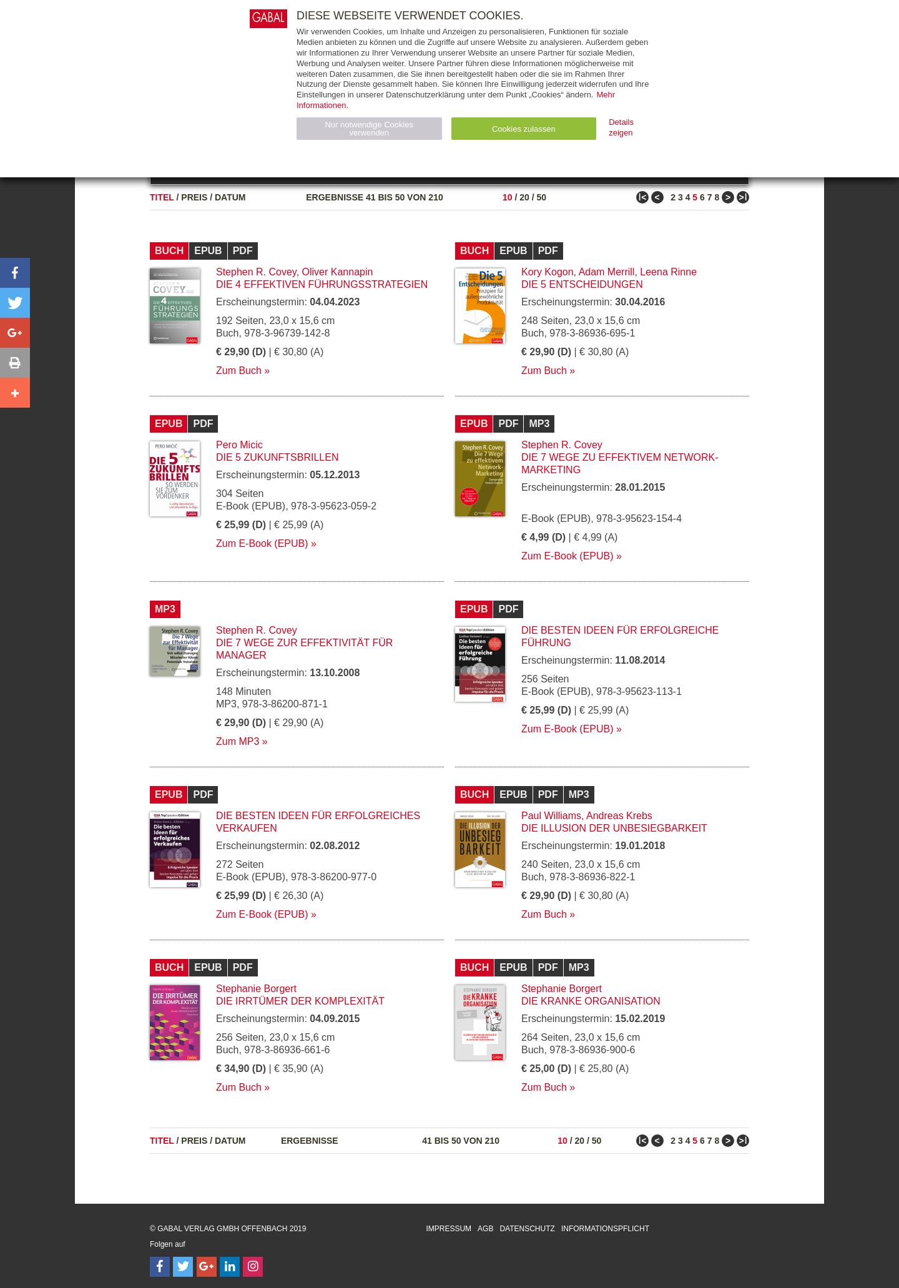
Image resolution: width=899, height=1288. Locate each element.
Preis (194, 197)
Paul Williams (551, 815)
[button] (15, 273)
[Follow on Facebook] (160, 1267)
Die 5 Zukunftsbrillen (277, 457)
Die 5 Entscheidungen (582, 284)
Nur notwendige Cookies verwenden (369, 128)
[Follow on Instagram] (253, 1267)
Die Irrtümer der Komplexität (300, 1001)
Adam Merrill (607, 272)
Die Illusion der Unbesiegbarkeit (614, 828)
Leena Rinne (668, 272)
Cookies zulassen (524, 129)
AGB (485, 1228)
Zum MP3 (237, 741)
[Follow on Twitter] (183, 1267)
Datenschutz (526, 1228)
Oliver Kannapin (337, 272)
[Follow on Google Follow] (207, 1267)
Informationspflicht (605, 1228)
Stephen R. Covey (256, 272)
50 (541, 197)
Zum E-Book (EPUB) (262, 543)
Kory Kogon (547, 272)
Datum (230, 197)
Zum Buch (239, 370)
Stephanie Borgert (256, 988)
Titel (162, 197)
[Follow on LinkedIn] (230, 1267)
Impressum (448, 1228)
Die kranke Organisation (591, 1001)
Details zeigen (621, 127)
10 (508, 197)
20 (524, 197)
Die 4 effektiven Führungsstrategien (322, 284)
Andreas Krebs (619, 815)
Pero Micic (239, 445)
